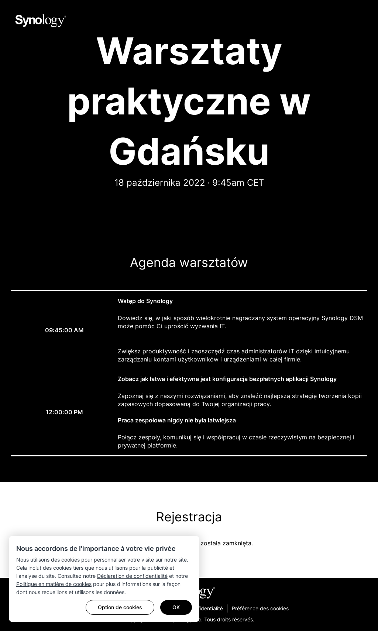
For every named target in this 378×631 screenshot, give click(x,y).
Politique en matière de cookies (54, 584)
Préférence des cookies (260, 608)
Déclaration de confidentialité (132, 576)
